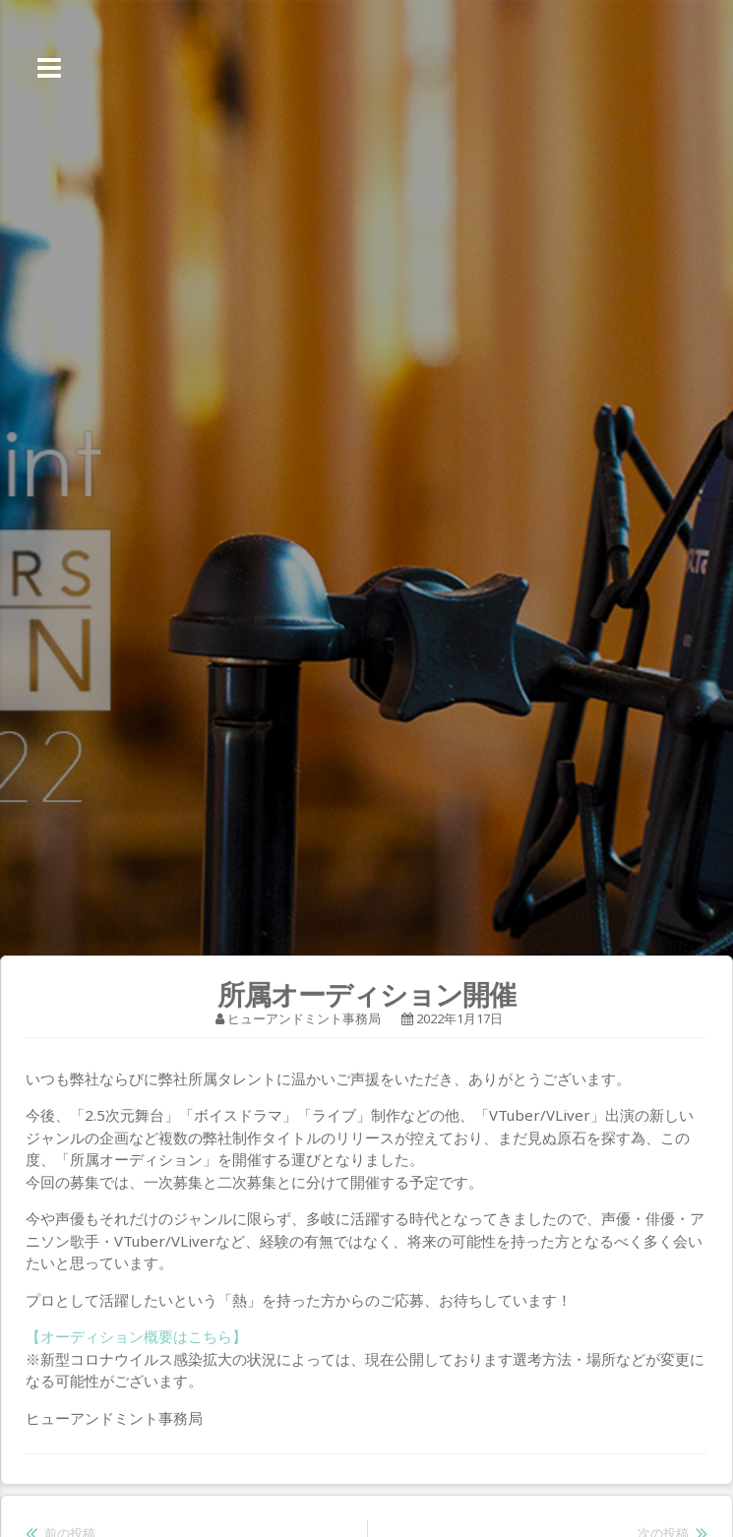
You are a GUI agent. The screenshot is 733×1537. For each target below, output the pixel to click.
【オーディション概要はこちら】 (136, 1336)
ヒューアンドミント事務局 (304, 1018)
